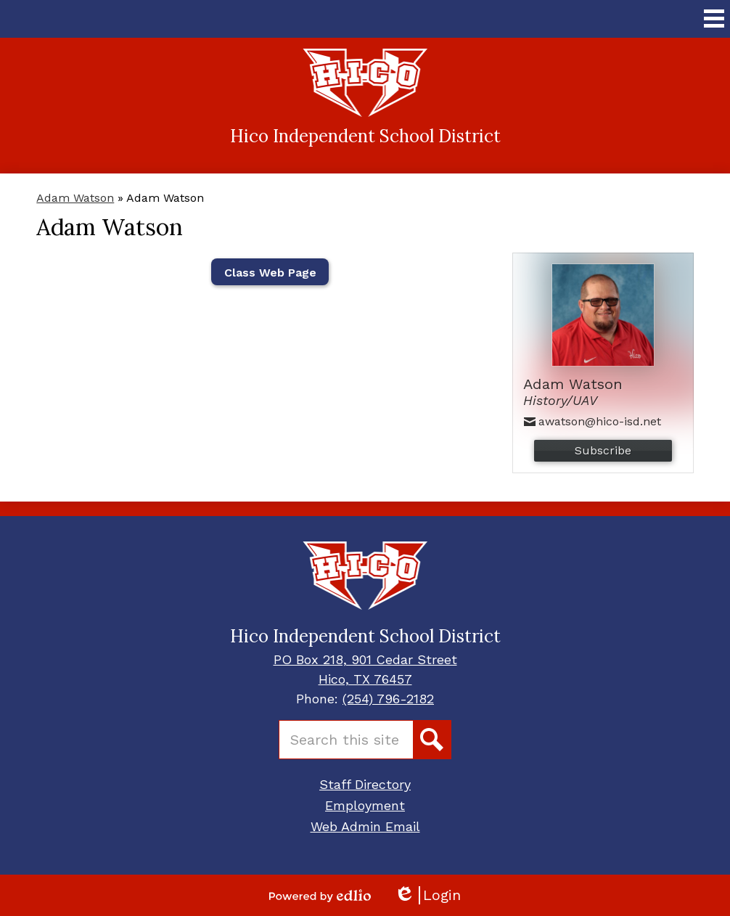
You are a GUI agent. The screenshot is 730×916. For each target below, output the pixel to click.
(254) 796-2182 (388, 698)
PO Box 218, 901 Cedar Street (365, 659)
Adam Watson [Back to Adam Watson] (75, 198)
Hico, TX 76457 (365, 679)
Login (427, 895)
